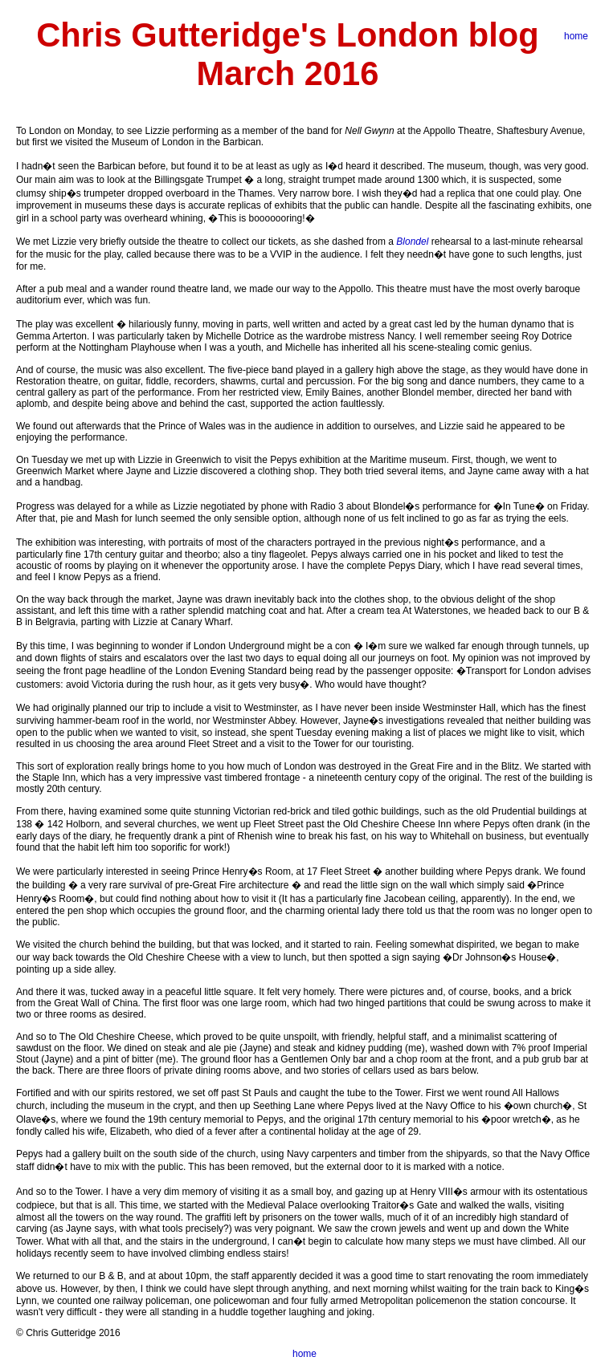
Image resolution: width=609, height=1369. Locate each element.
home (576, 36)
